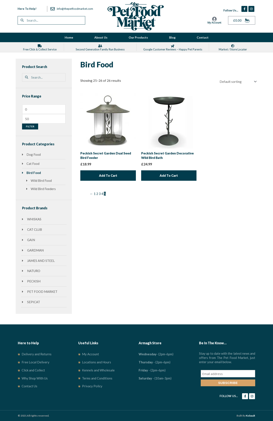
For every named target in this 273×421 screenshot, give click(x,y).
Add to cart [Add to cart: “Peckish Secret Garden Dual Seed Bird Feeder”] (108, 175)
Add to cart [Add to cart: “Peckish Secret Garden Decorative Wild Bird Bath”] (169, 175)
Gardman (35, 250)
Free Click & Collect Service (40, 49)
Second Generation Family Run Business (100, 49)
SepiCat (33, 302)
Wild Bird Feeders (43, 189)
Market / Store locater (233, 49)
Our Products (138, 37)
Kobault (250, 415)
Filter (30, 126)
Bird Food (33, 173)
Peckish (33, 281)
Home (69, 37)
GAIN (30, 240)
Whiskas (33, 219)
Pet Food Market (41, 291)
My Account (214, 22)
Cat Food (32, 163)
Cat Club (34, 229)
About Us (100, 37)
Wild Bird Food (41, 180)
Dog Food (33, 154)
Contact (203, 37)
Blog (172, 37)
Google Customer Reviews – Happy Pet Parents (172, 49)
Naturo (33, 271)
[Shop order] (237, 81)
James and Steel (40, 261)
